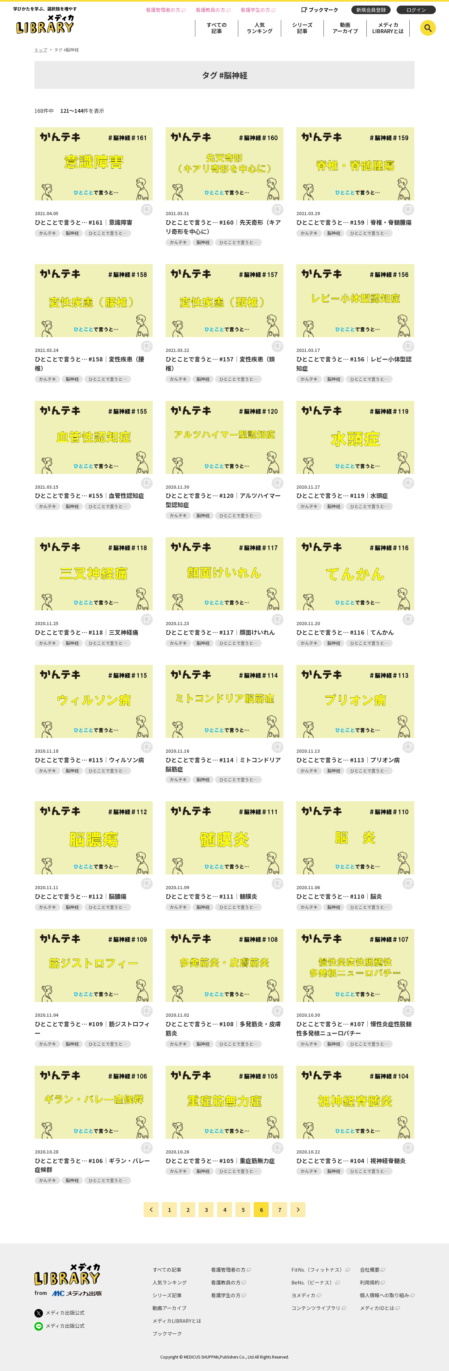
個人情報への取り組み (384, 1295)
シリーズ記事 (302, 28)
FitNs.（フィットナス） (317, 1269)
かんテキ (47, 233)
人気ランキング (259, 28)
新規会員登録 (371, 9)
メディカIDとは (377, 1307)
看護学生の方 (255, 10)
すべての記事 (216, 28)
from (68, 1293)
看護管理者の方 (163, 10)
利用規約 (370, 1282)
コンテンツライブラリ (316, 1307)
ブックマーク (323, 9)
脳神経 (72, 233)
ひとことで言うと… (107, 233)
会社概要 (370, 1269)
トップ (40, 49)
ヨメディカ (303, 1295)
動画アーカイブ (345, 28)
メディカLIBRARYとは (388, 28)
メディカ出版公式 (59, 1313)
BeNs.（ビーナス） (312, 1282)
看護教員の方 (210, 10)
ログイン (416, 9)
